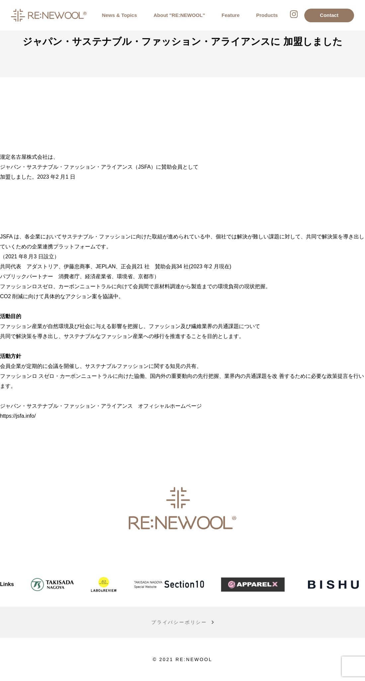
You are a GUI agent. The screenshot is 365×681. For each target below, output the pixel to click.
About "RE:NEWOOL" (179, 15)
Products (267, 15)
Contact (329, 15)
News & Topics (119, 15)
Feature (231, 15)
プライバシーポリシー (179, 623)
